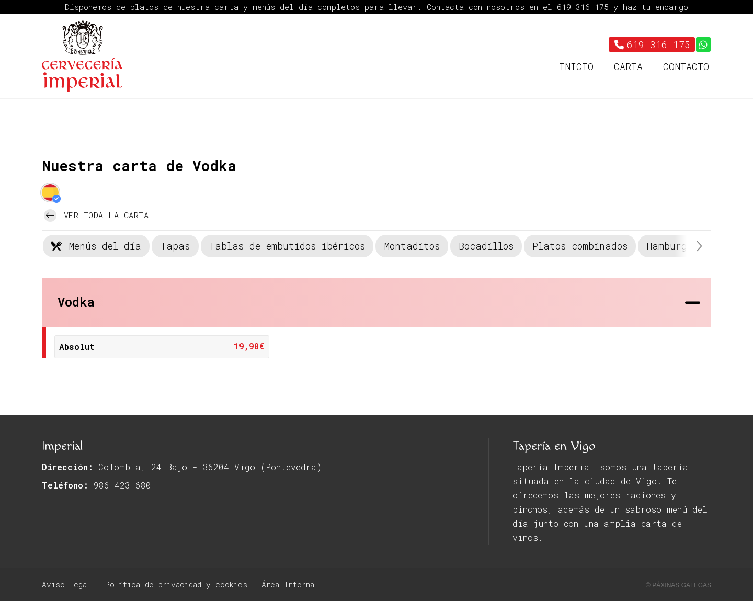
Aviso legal (66, 584)
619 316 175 (585, 7)
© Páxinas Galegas (678, 585)
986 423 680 (122, 485)
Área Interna (287, 584)
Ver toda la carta (96, 215)
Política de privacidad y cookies (176, 584)
